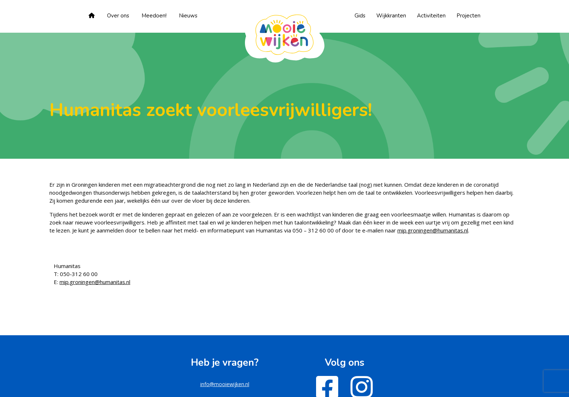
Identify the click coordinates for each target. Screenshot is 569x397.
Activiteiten (431, 15)
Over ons (118, 15)
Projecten (468, 15)
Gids (360, 15)
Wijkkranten (391, 15)
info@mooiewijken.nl (224, 384)
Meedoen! (154, 15)
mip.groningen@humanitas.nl (432, 230)
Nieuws (188, 15)
